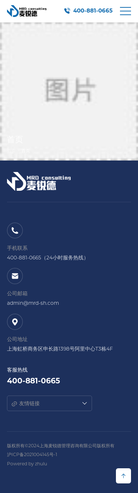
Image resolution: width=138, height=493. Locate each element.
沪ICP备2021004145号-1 (32, 454)
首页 (11, 151)
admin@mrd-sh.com (33, 303)
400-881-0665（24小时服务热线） (48, 258)
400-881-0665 (93, 11)
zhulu (41, 463)
